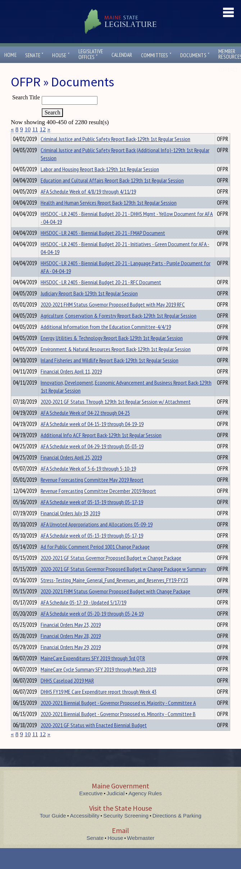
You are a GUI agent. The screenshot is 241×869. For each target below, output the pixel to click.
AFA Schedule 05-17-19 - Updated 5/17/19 (83, 615)
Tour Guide (53, 828)
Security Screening (126, 828)
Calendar (122, 55)
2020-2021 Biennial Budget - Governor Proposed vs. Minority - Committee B (118, 727)
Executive (91, 806)
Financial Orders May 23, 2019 (71, 638)
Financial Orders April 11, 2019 (71, 384)
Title (17, 138)
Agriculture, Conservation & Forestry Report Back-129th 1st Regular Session (118, 328)
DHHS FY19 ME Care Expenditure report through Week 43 (98, 705)
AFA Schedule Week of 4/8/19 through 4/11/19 (88, 204)
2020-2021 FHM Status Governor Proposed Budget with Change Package (115, 604)
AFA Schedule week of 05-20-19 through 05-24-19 (92, 626)
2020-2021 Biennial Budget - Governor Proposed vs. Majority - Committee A (118, 716)
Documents (195, 55)
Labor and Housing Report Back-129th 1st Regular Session (100, 182)
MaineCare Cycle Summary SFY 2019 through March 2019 (98, 682)
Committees (156, 55)
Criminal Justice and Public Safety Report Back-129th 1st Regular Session (115, 152)
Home (10, 55)
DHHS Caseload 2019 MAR (67, 693)
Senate (34, 55)
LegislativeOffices (90, 54)
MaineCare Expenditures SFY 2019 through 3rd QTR (93, 671)
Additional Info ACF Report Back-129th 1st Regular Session (101, 448)
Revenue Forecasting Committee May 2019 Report (92, 493)
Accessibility (85, 828)
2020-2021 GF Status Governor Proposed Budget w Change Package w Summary (123, 582)
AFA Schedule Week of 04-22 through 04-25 (85, 426)
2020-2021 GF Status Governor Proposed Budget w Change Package (111, 571)
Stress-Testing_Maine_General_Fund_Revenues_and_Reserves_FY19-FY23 (114, 593)
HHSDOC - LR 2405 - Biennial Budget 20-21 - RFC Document (101, 295)
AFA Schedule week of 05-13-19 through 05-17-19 (92, 515)
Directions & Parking (177, 828)
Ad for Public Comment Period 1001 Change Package (95, 560)
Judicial (115, 806)
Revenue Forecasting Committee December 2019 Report (98, 504)
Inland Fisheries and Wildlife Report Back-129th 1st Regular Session (109, 373)
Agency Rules (145, 806)
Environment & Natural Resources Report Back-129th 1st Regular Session (116, 362)
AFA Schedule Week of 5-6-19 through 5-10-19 (88, 481)
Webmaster (140, 851)
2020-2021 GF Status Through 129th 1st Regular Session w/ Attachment (116, 414)
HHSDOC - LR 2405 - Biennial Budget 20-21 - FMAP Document (103, 246)
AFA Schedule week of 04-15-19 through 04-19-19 (92, 437)
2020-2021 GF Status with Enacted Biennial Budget (94, 738)
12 (43, 129)
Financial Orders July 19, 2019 (70, 526)
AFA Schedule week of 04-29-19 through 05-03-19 (92, 459)
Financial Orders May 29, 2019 (71, 660)
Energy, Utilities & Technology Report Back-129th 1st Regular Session (112, 351)
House (60, 55)
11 (35, 129)
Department (52, 138)
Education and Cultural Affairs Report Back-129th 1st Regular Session (112, 193)
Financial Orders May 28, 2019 (71, 649)
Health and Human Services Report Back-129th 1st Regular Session (109, 215)
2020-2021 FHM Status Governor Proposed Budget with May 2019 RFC (113, 317)
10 (27, 129)
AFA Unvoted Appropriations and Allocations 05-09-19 (97, 537)
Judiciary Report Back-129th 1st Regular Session (89, 306)
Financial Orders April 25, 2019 (71, 470)
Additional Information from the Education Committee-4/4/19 (106, 340)
